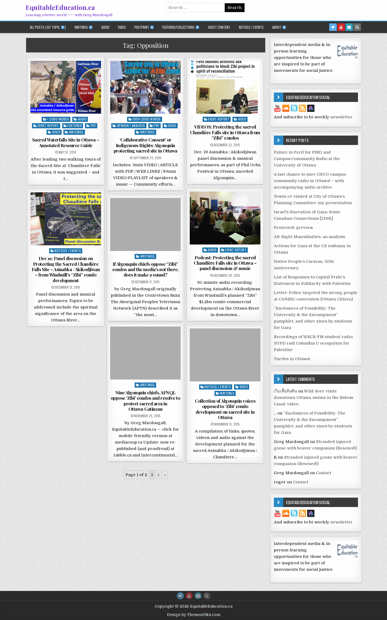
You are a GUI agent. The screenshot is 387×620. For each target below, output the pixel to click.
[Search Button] (206, 595)
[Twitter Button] (180, 595)
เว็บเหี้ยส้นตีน (285, 391)
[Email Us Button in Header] (349, 27)
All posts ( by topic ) (48, 27)
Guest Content (219, 27)
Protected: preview (293, 227)
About (279, 27)
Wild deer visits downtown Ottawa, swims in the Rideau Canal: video (313, 397)
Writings (83, 27)
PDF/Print (144, 27)
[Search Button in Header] (357, 27)
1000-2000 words (146, 119)
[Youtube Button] (189, 595)
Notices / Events (251, 27)
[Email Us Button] (198, 595)
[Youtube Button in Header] (341, 27)
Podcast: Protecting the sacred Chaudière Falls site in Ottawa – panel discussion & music (225, 262)
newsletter (341, 117)
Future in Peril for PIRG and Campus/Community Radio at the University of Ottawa (307, 159)
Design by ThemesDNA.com (193, 614)
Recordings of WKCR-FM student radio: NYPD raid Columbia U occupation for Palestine (313, 343)
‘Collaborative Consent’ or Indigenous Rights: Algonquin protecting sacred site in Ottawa (145, 145)
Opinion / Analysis (131, 125)
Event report (48, 125)
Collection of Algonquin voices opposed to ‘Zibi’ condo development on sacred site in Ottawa (225, 409)
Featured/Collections (180, 27)
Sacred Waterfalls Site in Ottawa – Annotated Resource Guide (65, 142)
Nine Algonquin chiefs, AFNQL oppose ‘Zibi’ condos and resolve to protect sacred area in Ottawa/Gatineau (145, 400)
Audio (105, 27)
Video (122, 27)
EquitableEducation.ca (60, 7)
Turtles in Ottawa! (292, 358)
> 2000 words (58, 119)
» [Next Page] (165, 474)
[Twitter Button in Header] (333, 27)
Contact (323, 472)
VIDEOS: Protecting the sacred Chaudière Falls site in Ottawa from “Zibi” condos (225, 132)
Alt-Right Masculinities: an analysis (309, 236)
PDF (93, 125)
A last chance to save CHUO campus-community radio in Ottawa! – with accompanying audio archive (310, 181)
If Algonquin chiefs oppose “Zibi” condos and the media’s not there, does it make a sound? (145, 269)
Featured (74, 125)
